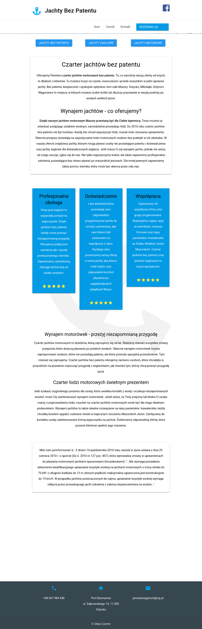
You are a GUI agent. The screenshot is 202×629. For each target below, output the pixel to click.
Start (97, 27)
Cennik (110, 27)
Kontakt (125, 27)
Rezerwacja (152, 27)
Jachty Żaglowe (100, 105)
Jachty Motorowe (148, 105)
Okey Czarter (102, 624)
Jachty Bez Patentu (54, 105)
